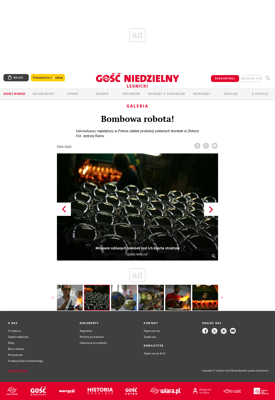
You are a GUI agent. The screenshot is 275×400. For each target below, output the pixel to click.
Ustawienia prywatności (93, 342)
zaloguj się (251, 78)
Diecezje (231, 94)
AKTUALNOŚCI (44, 94)
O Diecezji (260, 94)
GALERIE (102, 94)
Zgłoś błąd (18, 370)
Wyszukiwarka (268, 78)
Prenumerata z (48, 77)
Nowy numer (14, 94)
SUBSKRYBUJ (225, 78)
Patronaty (202, 94)
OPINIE (72, 94)
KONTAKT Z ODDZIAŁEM (166, 94)
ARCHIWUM (131, 94)
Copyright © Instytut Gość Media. (220, 370)
